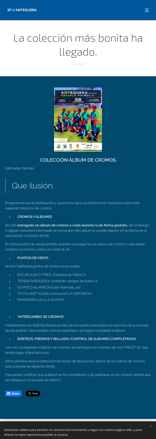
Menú (147, 10)
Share (13, 393)
